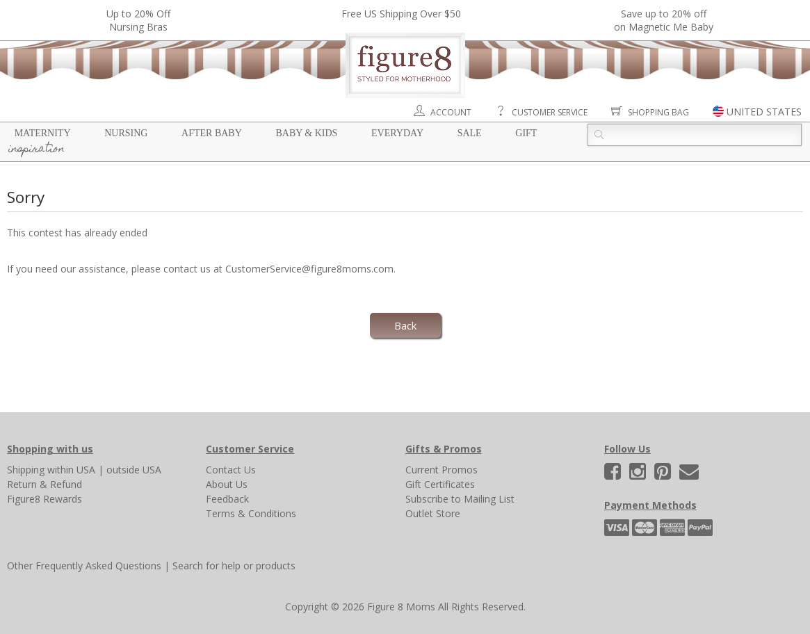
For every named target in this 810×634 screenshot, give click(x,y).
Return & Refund (44, 484)
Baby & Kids (306, 133)
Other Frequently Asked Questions (84, 565)
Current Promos (441, 469)
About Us (227, 484)
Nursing (125, 133)
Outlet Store (432, 513)
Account (450, 112)
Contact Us (231, 469)
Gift (526, 133)
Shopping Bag (658, 112)
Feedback (227, 498)
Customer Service (550, 112)
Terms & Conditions (251, 513)
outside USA (133, 469)
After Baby (211, 133)
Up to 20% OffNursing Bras (138, 20)
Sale (469, 133)
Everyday (397, 133)
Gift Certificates (440, 484)
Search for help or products (233, 565)
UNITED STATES (764, 111)
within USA (71, 469)
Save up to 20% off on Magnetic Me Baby (663, 20)
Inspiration (36, 149)
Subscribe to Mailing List (460, 498)
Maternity (43, 133)
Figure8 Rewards (44, 498)
